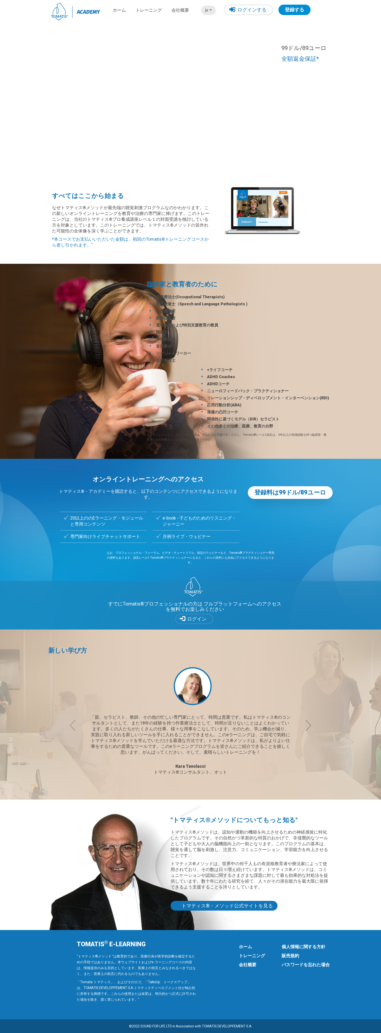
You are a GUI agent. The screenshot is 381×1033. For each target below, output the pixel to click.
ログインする (248, 9)
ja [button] (208, 10)
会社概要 (180, 10)
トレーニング (149, 10)
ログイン (197, 619)
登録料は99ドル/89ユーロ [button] (290, 492)
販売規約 (290, 955)
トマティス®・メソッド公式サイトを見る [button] (227, 906)
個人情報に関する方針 (303, 946)
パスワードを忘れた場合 (306, 964)
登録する (294, 10)
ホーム (119, 10)
